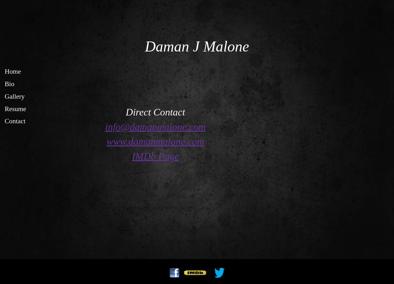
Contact (15, 121)
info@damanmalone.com (155, 126)
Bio (9, 84)
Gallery (15, 96)
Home (13, 71)
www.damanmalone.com (155, 141)
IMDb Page (155, 156)
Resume (15, 109)
